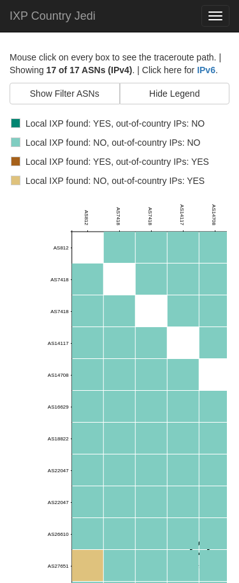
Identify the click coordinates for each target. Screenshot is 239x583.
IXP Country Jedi (53, 16)
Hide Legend (174, 93)
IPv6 (206, 70)
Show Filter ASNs (64, 93)
